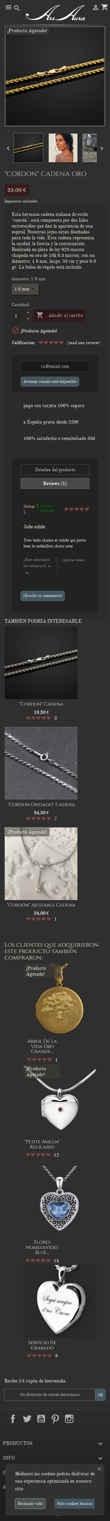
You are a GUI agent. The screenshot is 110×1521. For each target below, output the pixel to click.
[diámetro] (25, 289)
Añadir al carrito (59, 315)
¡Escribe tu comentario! (42, 595)
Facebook (13, 1419)
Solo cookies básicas (74, 1503)
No (27, 573)
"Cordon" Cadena (41, 704)
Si (49, 566)
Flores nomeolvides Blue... (42, 1247)
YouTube (41, 1419)
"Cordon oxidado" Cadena (41, 804)
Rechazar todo (30, 1503)
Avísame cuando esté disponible (50, 381)
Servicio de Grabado (42, 1345)
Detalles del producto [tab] (55, 469)
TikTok (97, 1419)
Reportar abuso (73, 560)
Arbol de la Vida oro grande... (42, 1046)
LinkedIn (83, 1419)
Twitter (27, 1419)
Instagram (69, 1419)
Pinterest (55, 1419)
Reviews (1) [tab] (55, 483)
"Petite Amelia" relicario (42, 1144)
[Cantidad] (18, 315)
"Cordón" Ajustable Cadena (41, 905)
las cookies (44, 1474)
